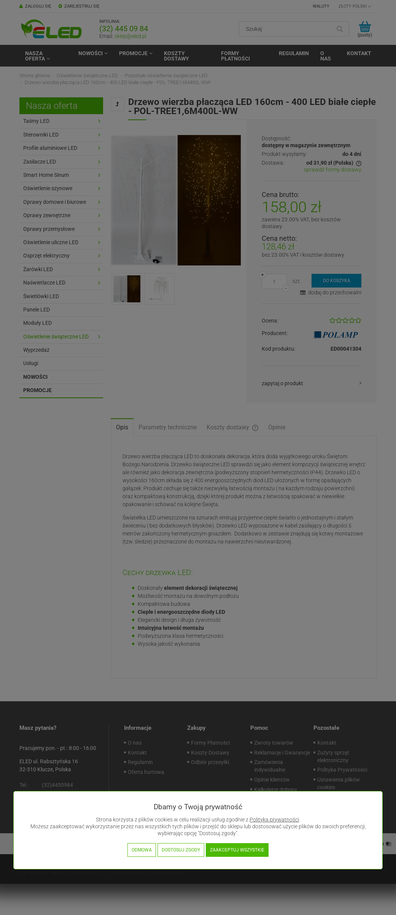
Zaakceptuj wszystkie (237, 850)
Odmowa (142, 850)
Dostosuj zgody (181, 850)
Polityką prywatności (274, 820)
